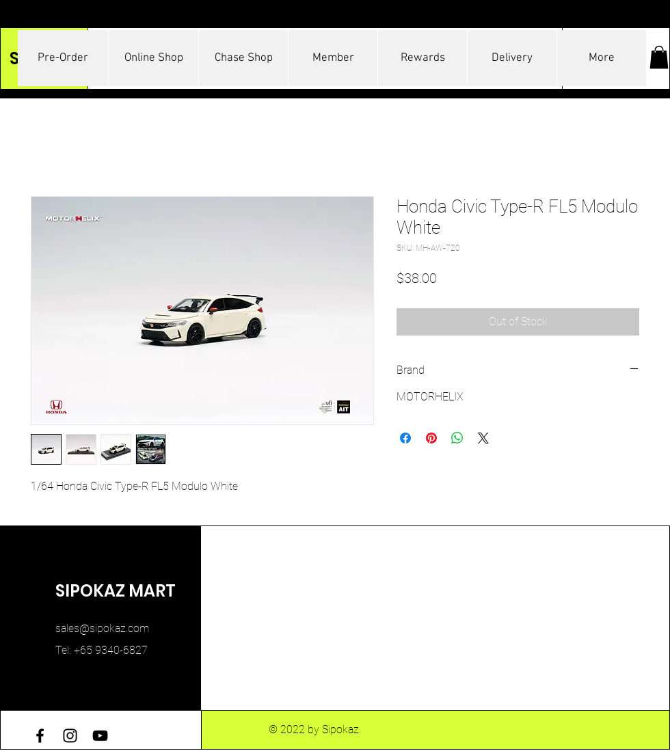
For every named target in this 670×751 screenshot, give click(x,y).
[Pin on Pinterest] (431, 438)
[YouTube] (100, 735)
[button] (659, 57)
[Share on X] (483, 438)
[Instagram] (70, 735)
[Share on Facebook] (405, 438)
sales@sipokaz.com (102, 628)
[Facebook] (40, 735)
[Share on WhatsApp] (457, 438)
